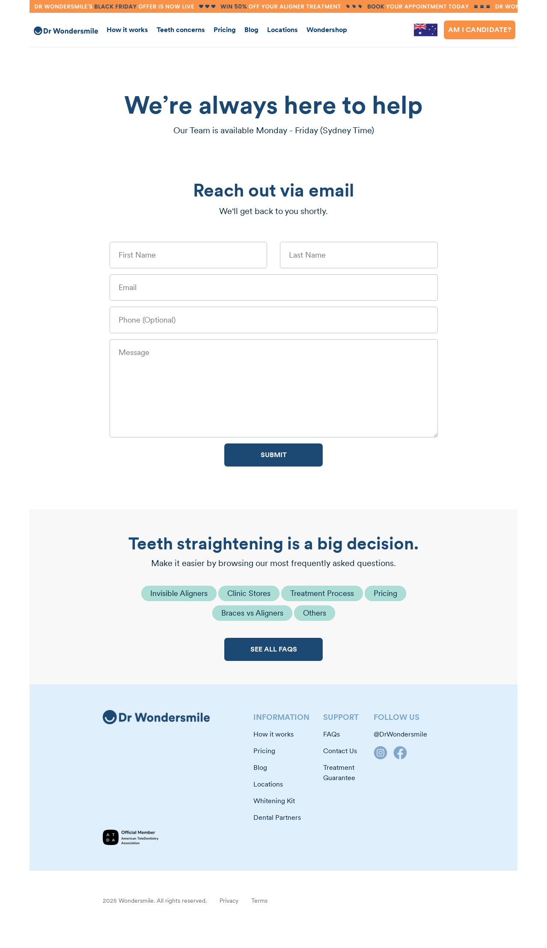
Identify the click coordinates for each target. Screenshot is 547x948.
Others (314, 612)
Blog (251, 30)
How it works (127, 30)
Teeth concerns (181, 30)
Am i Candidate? (479, 30)
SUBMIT (274, 455)
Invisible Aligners (179, 593)
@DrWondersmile (400, 734)
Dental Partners (277, 817)
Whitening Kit (274, 801)
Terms (259, 900)
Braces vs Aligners (252, 612)
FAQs (331, 734)
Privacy (229, 900)
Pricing (225, 30)
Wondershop (326, 30)
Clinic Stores (249, 593)
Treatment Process (322, 593)
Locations (282, 30)
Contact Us (340, 751)
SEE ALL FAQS (273, 649)
